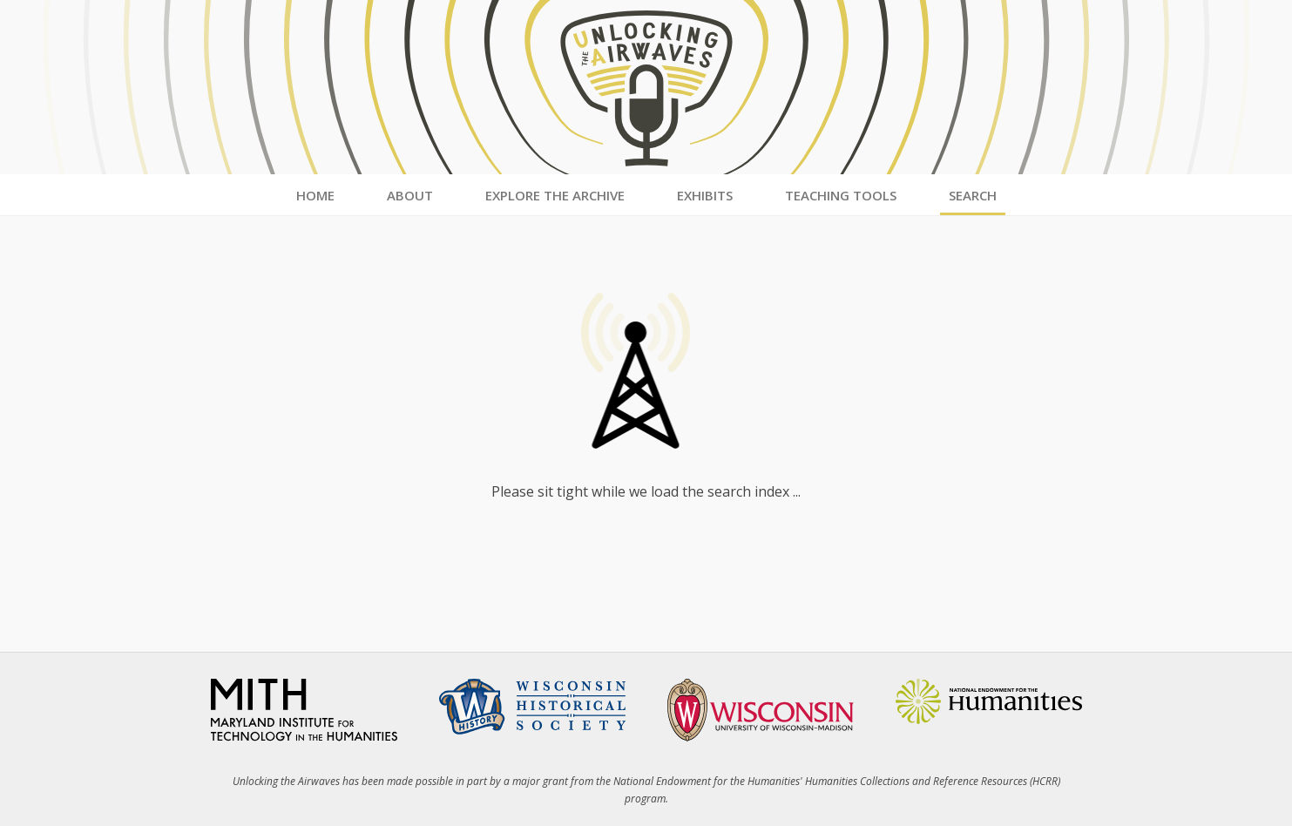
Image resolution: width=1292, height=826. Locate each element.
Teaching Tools (840, 195)
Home (315, 195)
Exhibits (705, 195)
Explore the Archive (555, 195)
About (410, 195)
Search (973, 195)
